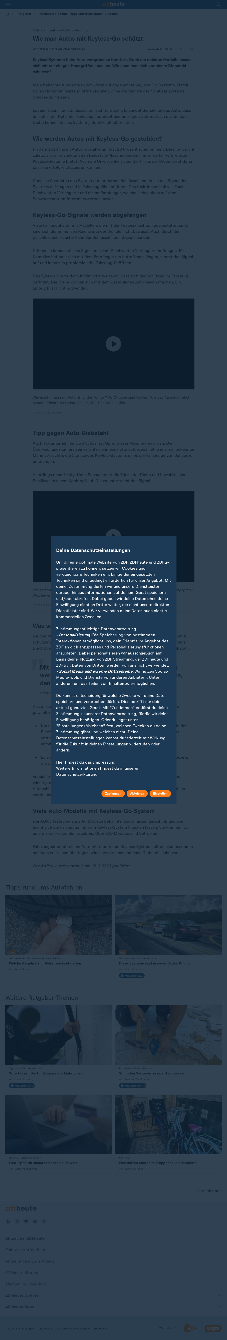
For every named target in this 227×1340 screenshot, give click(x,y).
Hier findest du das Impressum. (85, 762)
